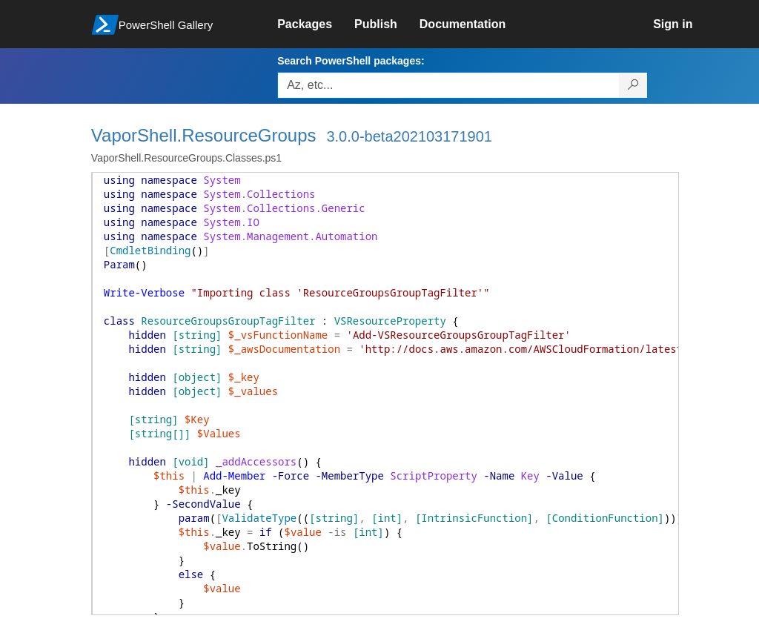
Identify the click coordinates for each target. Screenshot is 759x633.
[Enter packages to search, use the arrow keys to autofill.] (448, 85)
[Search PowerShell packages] (633, 85)
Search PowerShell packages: (350, 61)
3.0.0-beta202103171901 (409, 136)
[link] (315, 24)
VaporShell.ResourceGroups (203, 135)
